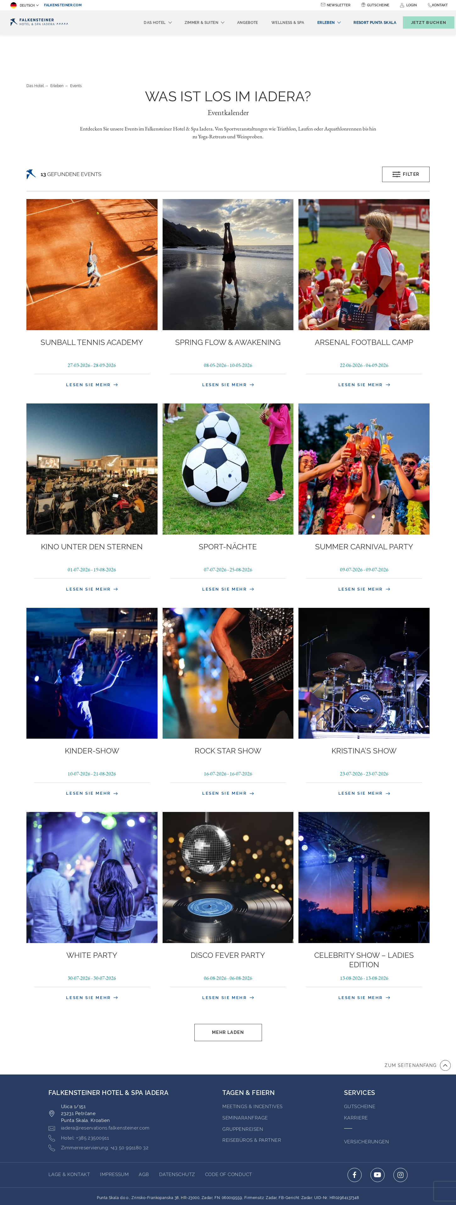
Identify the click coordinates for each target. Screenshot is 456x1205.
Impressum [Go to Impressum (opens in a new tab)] (114, 1140)
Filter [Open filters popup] (406, 140)
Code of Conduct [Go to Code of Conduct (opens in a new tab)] (228, 1140)
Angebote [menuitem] (237, 22)
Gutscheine (378, 5)
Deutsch (22, 5)
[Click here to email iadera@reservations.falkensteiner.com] (99, 1093)
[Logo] (39, 22)
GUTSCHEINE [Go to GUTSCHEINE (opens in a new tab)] (359, 1072)
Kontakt (440, 5)
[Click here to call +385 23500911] (78, 1103)
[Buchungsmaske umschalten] (422, 22)
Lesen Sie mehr (92, 350)
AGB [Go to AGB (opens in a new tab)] (144, 1140)
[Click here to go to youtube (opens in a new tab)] (377, 1140)
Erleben (57, 51)
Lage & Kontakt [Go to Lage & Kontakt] (69, 1140)
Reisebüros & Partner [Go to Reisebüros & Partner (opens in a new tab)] (251, 1105)
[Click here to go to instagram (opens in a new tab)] (400, 1140)
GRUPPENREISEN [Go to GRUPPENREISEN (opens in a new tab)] (242, 1094)
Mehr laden (228, 997)
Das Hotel (35, 51)
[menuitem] (364, 22)
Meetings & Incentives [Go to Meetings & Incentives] (252, 1072)
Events (76, 51)
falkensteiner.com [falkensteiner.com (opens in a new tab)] (63, 5)
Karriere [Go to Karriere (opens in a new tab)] (356, 1083)
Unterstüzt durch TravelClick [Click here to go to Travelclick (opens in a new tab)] (228, 1188)
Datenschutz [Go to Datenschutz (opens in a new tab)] (177, 1140)
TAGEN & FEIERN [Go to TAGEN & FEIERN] (248, 1058)
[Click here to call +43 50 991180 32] (98, 1113)
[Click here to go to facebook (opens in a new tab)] (355, 1140)
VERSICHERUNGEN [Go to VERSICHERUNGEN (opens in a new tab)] (366, 1107)
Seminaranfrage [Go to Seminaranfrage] (245, 1083)
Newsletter (338, 5)
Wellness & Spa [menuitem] (277, 22)
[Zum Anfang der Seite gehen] (418, 1030)
